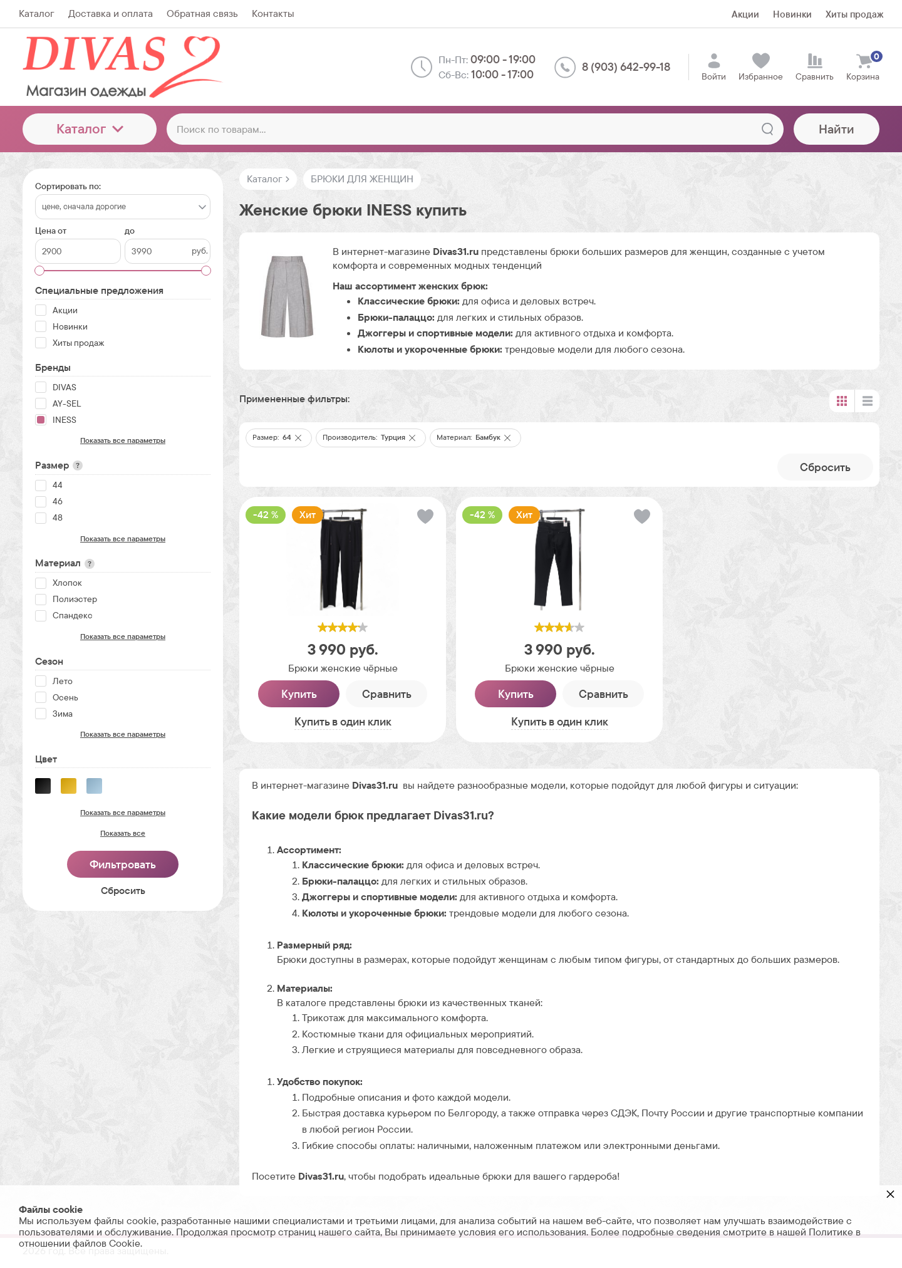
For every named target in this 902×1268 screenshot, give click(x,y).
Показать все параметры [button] (122, 440)
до (130, 231)
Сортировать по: (68, 186)
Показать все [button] (122, 833)
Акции (745, 14)
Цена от (50, 231)
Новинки (792, 14)
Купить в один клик (342, 721)
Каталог (89, 128)
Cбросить (825, 467)
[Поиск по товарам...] (475, 129)
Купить (299, 694)
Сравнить (387, 694)
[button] (298, 438)
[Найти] (767, 129)
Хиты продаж (854, 14)
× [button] (890, 1193)
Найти (836, 129)
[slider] (343, 627)
